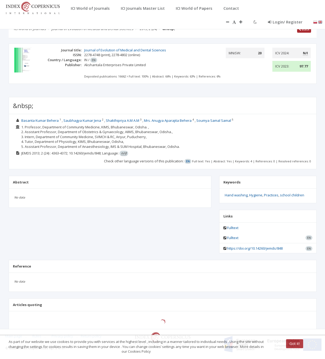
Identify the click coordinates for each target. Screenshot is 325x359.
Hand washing (236, 195)
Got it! (294, 343)
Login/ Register (285, 22)
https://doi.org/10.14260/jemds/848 (255, 248)
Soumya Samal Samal (213, 120)
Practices (271, 195)
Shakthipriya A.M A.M (122, 120)
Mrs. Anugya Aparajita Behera (168, 120)
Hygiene (255, 195)
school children (292, 195)
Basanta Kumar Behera (40, 120)
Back (304, 29)
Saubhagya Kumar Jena (82, 120)
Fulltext (232, 227)
